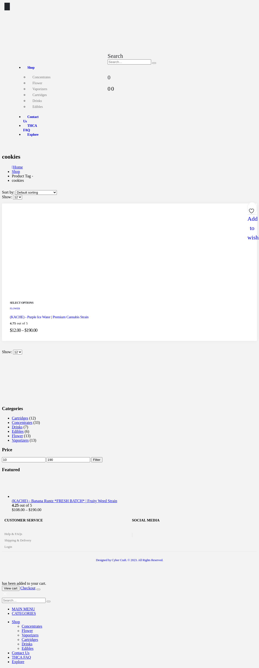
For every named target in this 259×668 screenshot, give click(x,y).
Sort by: (9, 192)
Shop (30, 67)
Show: (7, 197)
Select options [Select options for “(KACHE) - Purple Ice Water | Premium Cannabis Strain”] (21, 302)
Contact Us (30, 119)
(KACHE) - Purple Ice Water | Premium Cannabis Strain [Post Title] (49, 317)
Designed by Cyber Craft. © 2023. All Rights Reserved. (129, 560)
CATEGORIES (24, 613)
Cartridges (39, 95)
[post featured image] (67, 297)
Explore (32, 134)
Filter (96, 460)
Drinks (37, 101)
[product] (134, 488)
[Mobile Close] (5, 595)
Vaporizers (39, 89)
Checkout (27, 588)
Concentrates (41, 77)
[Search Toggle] (115, 56)
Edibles (37, 107)
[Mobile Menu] (7, 6)
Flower (37, 83)
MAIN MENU (23, 609)
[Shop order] (36, 192)
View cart (10, 588)
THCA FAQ (30, 128)
